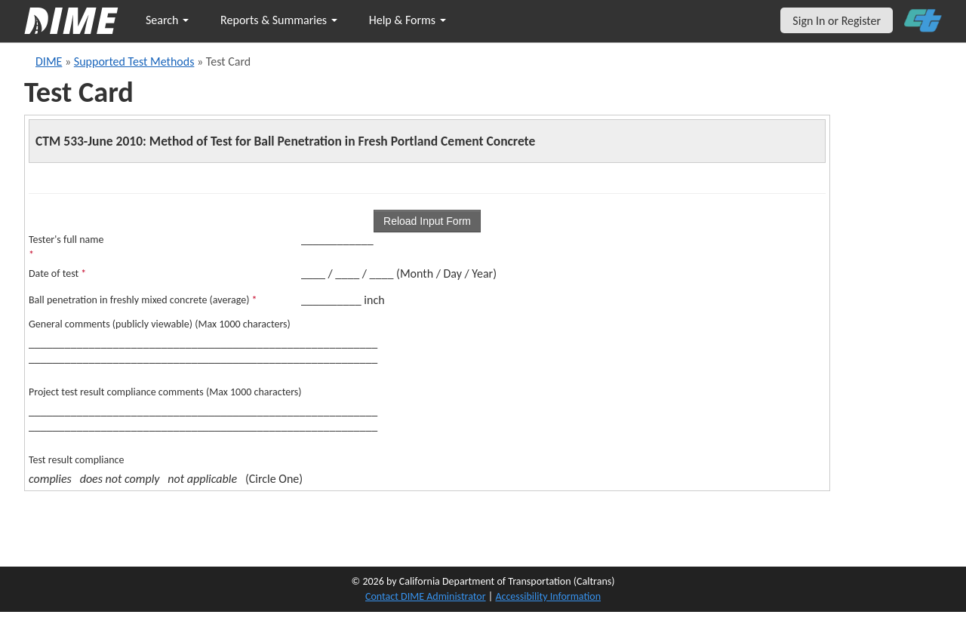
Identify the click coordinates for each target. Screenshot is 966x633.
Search (167, 20)
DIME (48, 61)
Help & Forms (407, 20)
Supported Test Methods (134, 61)
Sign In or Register (836, 21)
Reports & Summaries (278, 20)
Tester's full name (66, 247)
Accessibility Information (548, 596)
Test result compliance (76, 459)
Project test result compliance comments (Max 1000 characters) (165, 392)
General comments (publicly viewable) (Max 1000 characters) (160, 324)
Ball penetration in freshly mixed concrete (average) (143, 299)
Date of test (57, 273)
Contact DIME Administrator (425, 596)
